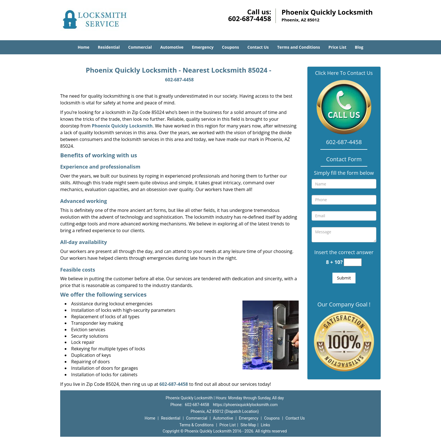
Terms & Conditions (196, 425)
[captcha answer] (353, 262)
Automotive (172, 47)
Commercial (140, 47)
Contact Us (258, 47)
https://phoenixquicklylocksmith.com (245, 404)
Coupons (230, 47)
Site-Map (248, 425)
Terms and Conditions (298, 47)
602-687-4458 (249, 18)
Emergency (202, 47)
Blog (359, 47)
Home (83, 47)
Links (265, 425)
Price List (337, 47)
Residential (109, 47)
